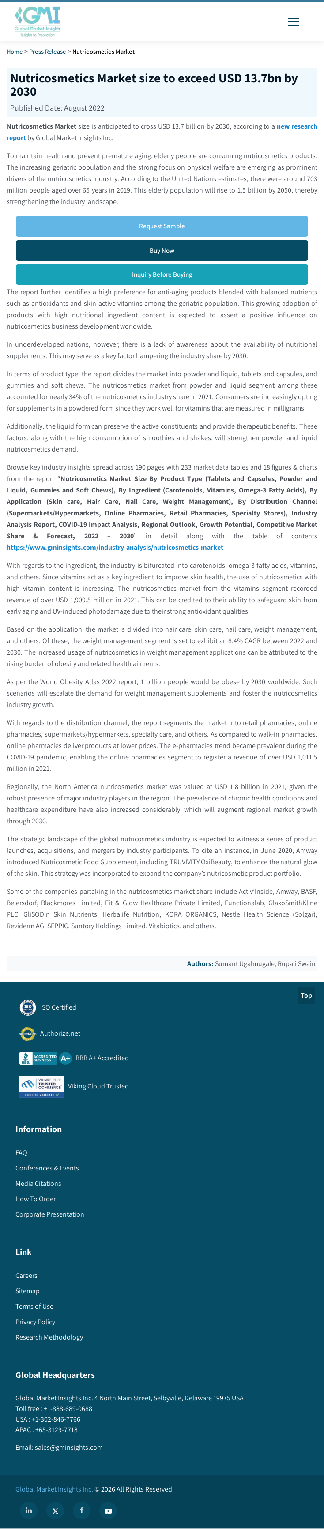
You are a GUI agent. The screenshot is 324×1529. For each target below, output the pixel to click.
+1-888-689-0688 (67, 1408)
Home (15, 51)
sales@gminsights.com (68, 1447)
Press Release (47, 51)
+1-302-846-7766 (55, 1419)
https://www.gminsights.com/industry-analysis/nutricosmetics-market (115, 547)
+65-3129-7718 (56, 1429)
